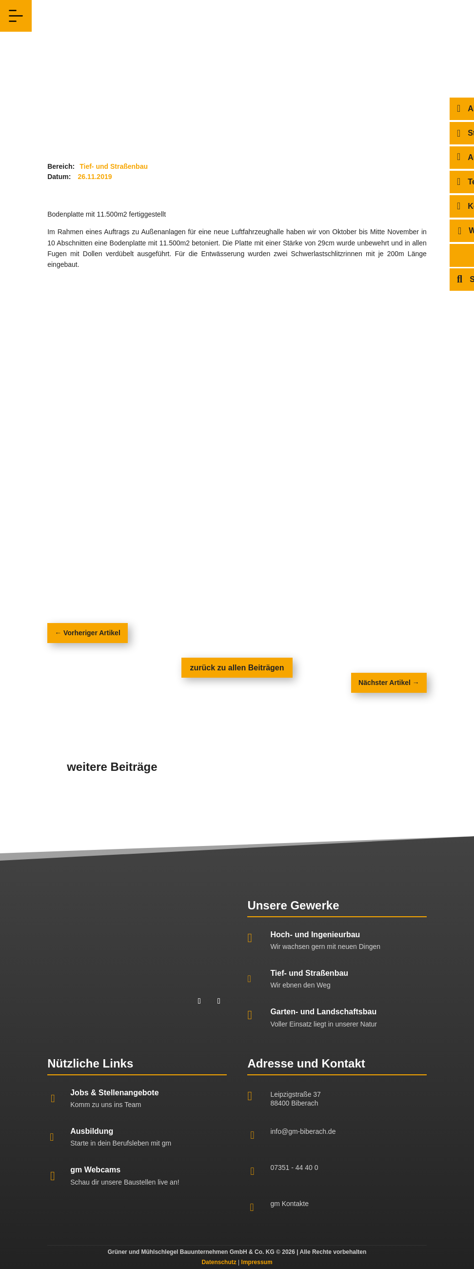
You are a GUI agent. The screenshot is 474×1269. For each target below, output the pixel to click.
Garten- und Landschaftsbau (323, 1011)
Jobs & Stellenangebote (114, 1092)
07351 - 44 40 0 (294, 1167)
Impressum (257, 1262)
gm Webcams (95, 1170)
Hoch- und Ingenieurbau (315, 934)
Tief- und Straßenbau (309, 973)
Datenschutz (218, 1262)
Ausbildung (91, 1131)
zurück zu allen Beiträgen (237, 668)
